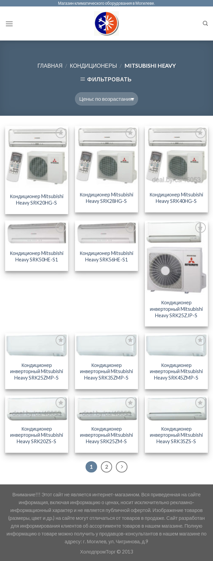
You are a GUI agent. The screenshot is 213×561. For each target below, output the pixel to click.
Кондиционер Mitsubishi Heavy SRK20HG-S (36, 199)
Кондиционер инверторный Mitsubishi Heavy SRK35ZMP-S (106, 371)
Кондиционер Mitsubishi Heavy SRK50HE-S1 (36, 256)
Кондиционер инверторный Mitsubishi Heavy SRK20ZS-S (36, 435)
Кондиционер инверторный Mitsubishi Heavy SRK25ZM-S (106, 435)
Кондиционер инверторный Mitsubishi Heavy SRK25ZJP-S (176, 309)
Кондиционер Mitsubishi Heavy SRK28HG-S (106, 198)
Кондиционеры (93, 65)
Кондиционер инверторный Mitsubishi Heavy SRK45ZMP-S (176, 371)
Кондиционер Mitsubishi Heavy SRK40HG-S (176, 198)
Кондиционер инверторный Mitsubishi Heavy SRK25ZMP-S (36, 371)
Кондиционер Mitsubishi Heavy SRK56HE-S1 (106, 256)
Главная (49, 65)
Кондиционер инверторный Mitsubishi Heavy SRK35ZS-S (176, 435)
